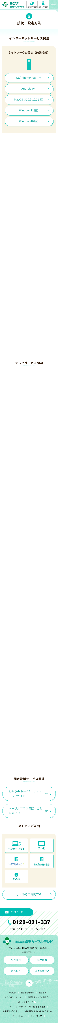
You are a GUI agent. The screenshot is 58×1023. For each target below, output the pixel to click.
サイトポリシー (19, 1016)
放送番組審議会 (27, 992)
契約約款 (12, 992)
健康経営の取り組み (11, 1011)
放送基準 (42, 992)
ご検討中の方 (32, 4)
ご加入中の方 (43, 4)
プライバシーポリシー (13, 997)
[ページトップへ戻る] (29, 983)
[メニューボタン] (53, 4)
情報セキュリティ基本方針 (39, 997)
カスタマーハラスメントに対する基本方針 (27, 1006)
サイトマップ (36, 1016)
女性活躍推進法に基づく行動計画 (38, 1011)
